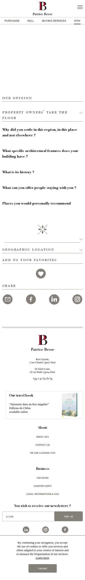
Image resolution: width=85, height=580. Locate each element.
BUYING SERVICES (54, 20)
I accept (42, 568)
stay (77, 20)
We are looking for (42, 452)
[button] (42, 112)
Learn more (42, 557)
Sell (30, 20)
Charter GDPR (42, 486)
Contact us (42, 444)
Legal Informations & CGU (42, 494)
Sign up (68, 516)
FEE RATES (42, 478)
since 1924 (42, 436)
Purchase (12, 20)
